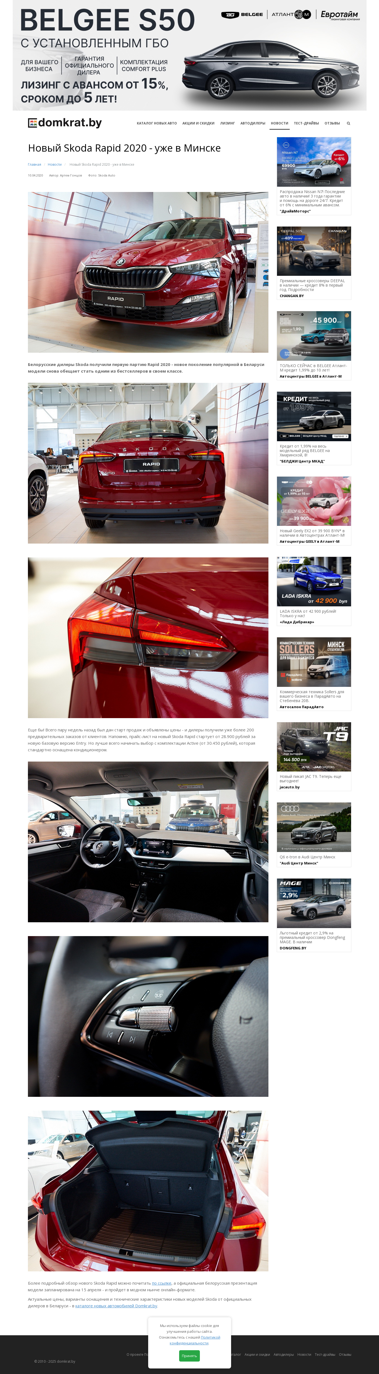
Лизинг (227, 123)
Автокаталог (231, 1354)
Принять (189, 1355)
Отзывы (332, 123)
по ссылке (161, 1283)
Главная (34, 164)
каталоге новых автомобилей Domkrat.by (116, 1305)
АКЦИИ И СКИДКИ (198, 123)
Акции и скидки (257, 1354)
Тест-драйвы (306, 123)
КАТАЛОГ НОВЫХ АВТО (157, 123)
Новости (279, 123)
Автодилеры (253, 123)
